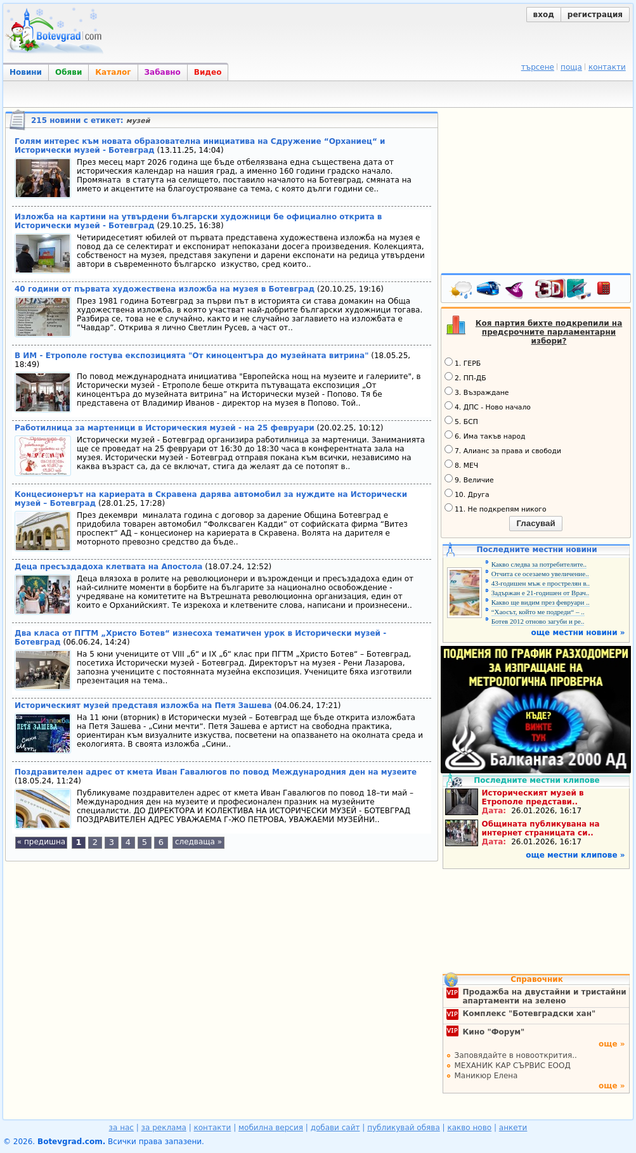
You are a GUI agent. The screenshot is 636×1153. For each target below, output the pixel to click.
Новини (26, 72)
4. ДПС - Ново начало (488, 406)
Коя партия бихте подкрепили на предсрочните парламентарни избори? (549, 332)
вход (543, 14)
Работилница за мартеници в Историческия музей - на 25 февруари (165, 427)
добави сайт (335, 1127)
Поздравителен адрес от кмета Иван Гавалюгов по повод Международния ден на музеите (216, 772)
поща (571, 67)
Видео (208, 72)
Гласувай (535, 523)
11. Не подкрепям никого (496, 508)
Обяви (68, 72)
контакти (607, 67)
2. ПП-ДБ (465, 377)
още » (612, 1044)
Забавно (163, 72)
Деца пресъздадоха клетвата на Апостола (108, 566)
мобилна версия (270, 1127)
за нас (121, 1127)
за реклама (163, 1127)
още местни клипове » (575, 855)
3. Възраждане (477, 392)
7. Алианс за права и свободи (503, 450)
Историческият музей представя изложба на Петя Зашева (143, 705)
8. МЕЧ (461, 465)
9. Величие (469, 479)
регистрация (595, 14)
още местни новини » (578, 632)
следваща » (198, 841)
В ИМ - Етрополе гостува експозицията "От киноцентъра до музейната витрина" (191, 355)
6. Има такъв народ (485, 435)
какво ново (469, 1127)
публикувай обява (403, 1127)
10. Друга (467, 494)
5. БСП (461, 421)
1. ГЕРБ (463, 362)
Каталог (113, 72)
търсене (537, 67)
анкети (513, 1127)
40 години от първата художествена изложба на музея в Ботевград (165, 289)
